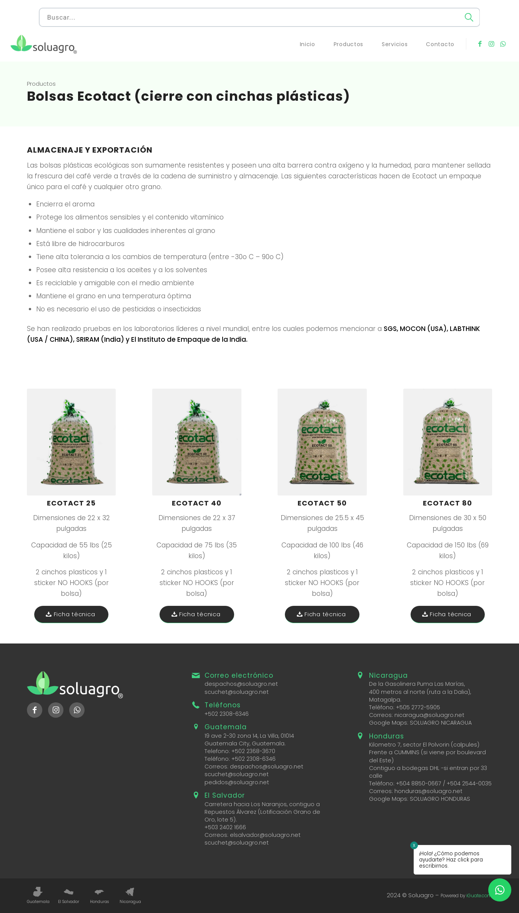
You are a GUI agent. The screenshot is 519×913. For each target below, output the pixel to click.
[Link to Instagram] (491, 44)
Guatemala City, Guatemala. (245, 743)
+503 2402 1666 (225, 827)
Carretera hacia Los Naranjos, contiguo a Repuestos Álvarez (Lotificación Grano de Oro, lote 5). (262, 811)
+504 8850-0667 (418, 783)
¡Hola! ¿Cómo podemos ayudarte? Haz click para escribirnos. (451, 860)
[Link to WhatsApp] (503, 44)
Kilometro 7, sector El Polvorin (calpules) (424, 744)
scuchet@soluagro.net (237, 692)
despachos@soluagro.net (241, 684)
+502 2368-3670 (253, 751)
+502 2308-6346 (227, 714)
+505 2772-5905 (418, 707)
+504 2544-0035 (469, 783)
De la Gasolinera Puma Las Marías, (417, 684)
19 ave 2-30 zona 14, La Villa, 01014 (249, 736)
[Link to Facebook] (480, 44)
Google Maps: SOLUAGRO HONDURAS (419, 799)
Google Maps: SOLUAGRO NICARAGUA (420, 723)
